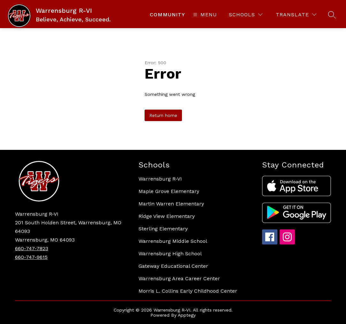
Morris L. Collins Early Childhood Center (188, 291)
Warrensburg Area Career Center (179, 278)
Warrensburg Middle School (173, 241)
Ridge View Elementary (167, 216)
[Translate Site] (296, 15)
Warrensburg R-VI (160, 179)
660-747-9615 (31, 257)
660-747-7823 (31, 248)
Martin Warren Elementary (171, 204)
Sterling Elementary (163, 229)
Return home (163, 115)
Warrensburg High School (170, 254)
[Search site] (332, 15)
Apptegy (187, 315)
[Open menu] (204, 15)
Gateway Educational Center (173, 266)
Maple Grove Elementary (169, 191)
